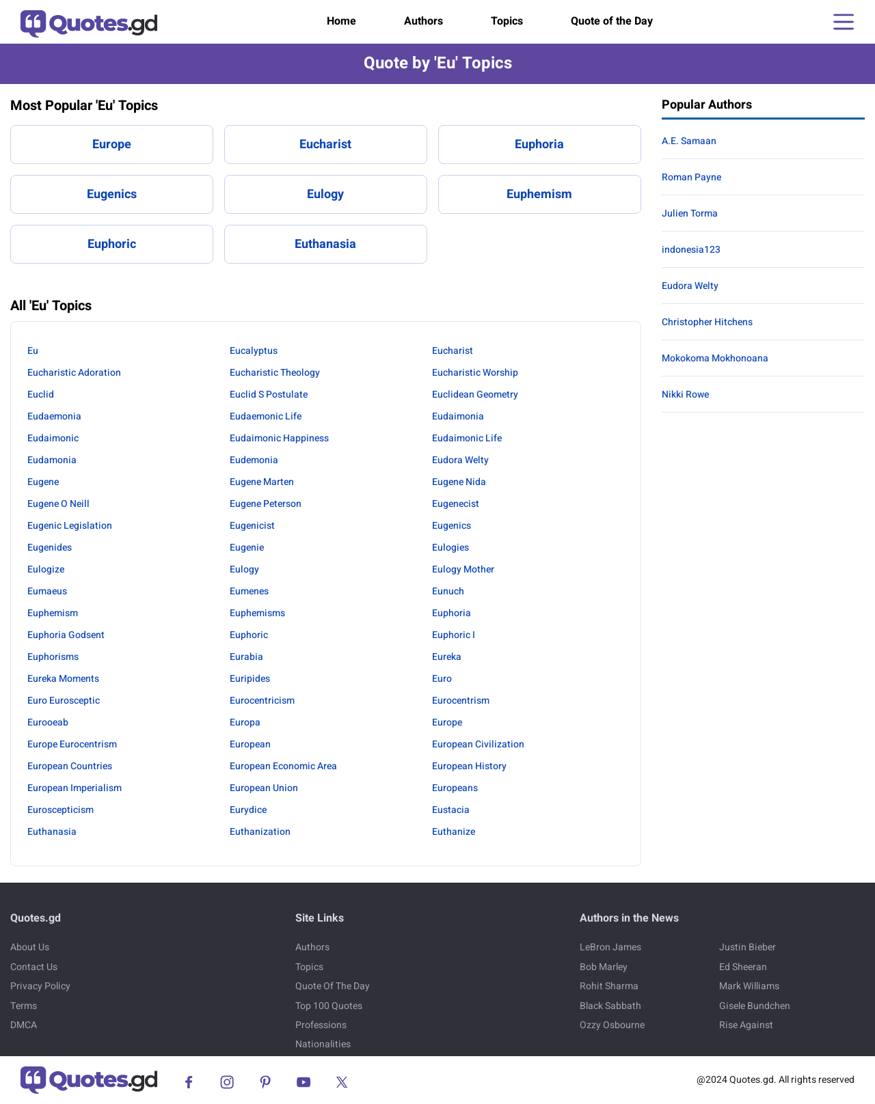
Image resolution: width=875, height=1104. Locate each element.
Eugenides (49, 547)
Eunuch (448, 591)
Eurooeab (47, 722)
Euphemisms (257, 613)
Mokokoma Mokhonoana (715, 358)
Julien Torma (690, 213)
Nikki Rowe (685, 394)
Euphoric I (453, 635)
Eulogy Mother (463, 569)
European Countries (69, 766)
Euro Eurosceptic (63, 700)
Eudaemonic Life (265, 416)
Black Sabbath (610, 1006)
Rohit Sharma (609, 986)
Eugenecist (455, 504)
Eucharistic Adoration (74, 372)
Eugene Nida (459, 482)
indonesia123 (691, 250)
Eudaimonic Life (467, 438)
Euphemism (539, 194)
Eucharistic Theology (275, 372)
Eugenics (112, 194)
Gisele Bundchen (754, 1006)
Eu (32, 351)
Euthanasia (325, 244)
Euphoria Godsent (66, 635)
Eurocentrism (460, 700)
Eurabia (246, 657)
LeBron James (610, 947)
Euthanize (453, 832)
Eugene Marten (262, 482)
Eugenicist (252, 526)
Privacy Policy (40, 986)
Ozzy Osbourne (612, 1025)
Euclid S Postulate (269, 394)
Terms (23, 1006)
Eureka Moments (63, 679)
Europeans (455, 788)
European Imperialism (74, 788)
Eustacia (451, 810)
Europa (245, 722)
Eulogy (325, 194)
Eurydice (248, 810)
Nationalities (323, 1044)
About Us (29, 947)
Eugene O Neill (58, 504)
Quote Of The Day (332, 986)
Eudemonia (254, 460)
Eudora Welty (460, 460)
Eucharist (325, 144)
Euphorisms (53, 657)
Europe (111, 144)
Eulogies (450, 547)
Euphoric (112, 244)
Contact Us (33, 967)
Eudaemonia (54, 416)
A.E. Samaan (689, 141)
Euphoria (539, 144)
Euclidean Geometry (475, 394)
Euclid (40, 394)
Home (341, 21)
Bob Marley (604, 967)
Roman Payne (691, 177)
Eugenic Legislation (69, 526)
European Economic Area (283, 766)
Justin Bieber (747, 947)
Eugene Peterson (265, 504)
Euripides (250, 679)
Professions (321, 1025)
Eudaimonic (53, 438)
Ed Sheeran (743, 967)
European (250, 744)
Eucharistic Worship (475, 372)
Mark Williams (749, 986)
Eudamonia (52, 460)
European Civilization (478, 744)
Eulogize (45, 569)
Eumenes (249, 591)
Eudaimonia (458, 416)
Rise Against (746, 1025)
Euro (442, 679)
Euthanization (260, 832)
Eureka (446, 657)
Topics (507, 21)
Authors (423, 21)
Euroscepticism (60, 810)
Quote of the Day (612, 21)
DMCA (23, 1025)
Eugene (43, 482)
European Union (264, 788)
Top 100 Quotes (328, 1006)
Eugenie (247, 547)
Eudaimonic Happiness (279, 438)
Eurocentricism (262, 700)
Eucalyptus (254, 351)
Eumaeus (47, 591)
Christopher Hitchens (707, 322)
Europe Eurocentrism (72, 744)
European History (469, 766)
